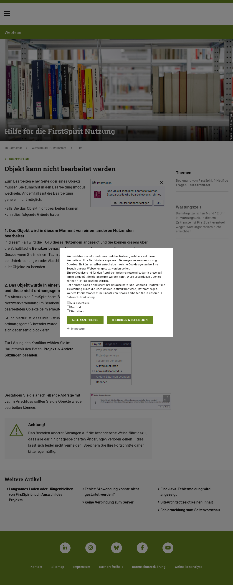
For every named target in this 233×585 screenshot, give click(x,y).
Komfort (74, 307)
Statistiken (75, 311)
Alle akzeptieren (85, 320)
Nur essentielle (78, 303)
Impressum (76, 328)
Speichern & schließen (129, 320)
